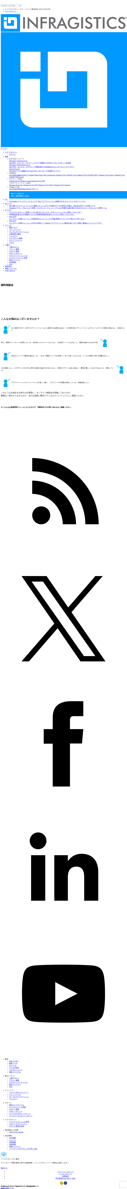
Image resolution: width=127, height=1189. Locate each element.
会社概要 (12, 1138)
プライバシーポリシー (65, 1172)
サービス (8, 210)
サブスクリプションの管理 (19, 1122)
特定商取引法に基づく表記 (66, 1178)
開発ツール (13, 1063)
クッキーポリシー (65, 1174)
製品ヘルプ (13, 227)
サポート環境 (14, 251)
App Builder (15, 175)
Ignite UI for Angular (16, 1132)
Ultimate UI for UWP (30, 185)
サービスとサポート (45, 212)
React (41, 175)
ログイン (12, 154)
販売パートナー (15, 260)
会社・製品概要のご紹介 (20, 196)
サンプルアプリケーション (19, 232)
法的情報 (12, 262)
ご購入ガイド (14, 247)
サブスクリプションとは (18, 256)
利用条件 (65, 1176)
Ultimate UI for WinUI (45, 185)
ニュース (12, 1140)
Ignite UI (25, 175)
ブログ (11, 243)
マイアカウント (11, 11)
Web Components (49, 175)
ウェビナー (13, 236)
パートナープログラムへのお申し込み (23, 1149)
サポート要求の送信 (16, 1126)
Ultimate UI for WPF (38, 181)
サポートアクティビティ (18, 1124)
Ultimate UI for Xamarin (62, 185)
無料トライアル (11, 268)
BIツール (8, 203)
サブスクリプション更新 (18, 258)
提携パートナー (15, 1146)
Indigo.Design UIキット (30, 189)
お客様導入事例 (15, 234)
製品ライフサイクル (16, 1105)
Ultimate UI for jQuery (106, 175)
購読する (4, 1168)
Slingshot (58, 208)
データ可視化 (14, 1068)
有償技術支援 (42, 214)
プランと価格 (14, 249)
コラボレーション (15, 1070)
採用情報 (12, 1142)
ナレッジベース (15, 230)
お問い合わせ (10, 270)
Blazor (36, 175)
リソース (8, 225)
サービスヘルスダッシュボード (20, 1116)
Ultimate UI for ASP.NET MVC (87, 175)
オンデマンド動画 (15, 238)
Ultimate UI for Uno (16, 185)
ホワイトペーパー (15, 240)
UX (6, 199)
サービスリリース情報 (17, 1107)
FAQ (10, 264)
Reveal (52, 206)
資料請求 (8, 266)
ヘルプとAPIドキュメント (18, 1092)
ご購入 (7, 245)
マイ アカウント (11, 152)
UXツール (13, 1065)
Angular (31, 175)
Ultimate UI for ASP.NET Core (66, 175)
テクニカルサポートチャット (20, 1114)
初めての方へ (14, 1061)
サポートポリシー (15, 253)
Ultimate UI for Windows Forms (20, 181)
